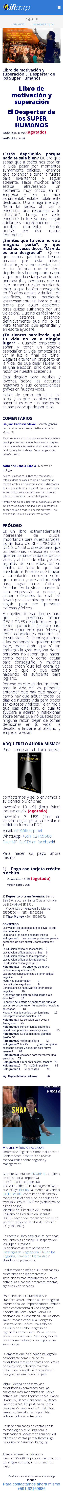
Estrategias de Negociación (21, 1252)
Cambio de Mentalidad (32, 1256)
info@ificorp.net (28, 830)
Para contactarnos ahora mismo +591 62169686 (31, 1486)
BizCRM (24, 1190)
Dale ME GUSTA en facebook (28, 841)
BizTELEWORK (13, 1194)
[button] (7, 45)
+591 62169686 (37, 836)
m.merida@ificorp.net (43, 24)
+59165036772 (18, 24)
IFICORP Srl (38, 1174)
